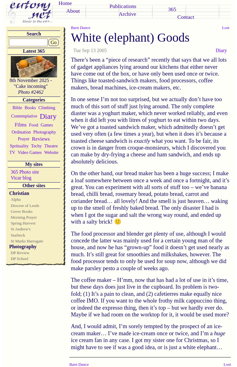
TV (12, 152)
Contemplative (24, 115)
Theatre (51, 145)
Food (33, 124)
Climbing (46, 107)
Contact (185, 17)
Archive (127, 14)
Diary (48, 116)
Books (30, 107)
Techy (36, 145)
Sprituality (19, 145)
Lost (226, 27)
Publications (123, 6)
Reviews (41, 139)
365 (172, 9)
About (73, 11)
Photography (44, 132)
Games (47, 124)
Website (51, 152)
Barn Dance (80, 27)
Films (21, 125)
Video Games (30, 152)
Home (65, 3)
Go (54, 42)
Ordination (21, 132)
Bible (17, 107)
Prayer (24, 138)
